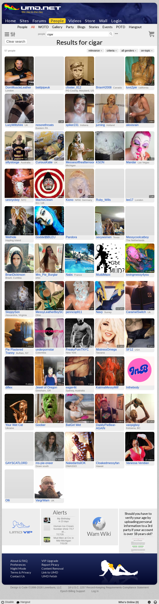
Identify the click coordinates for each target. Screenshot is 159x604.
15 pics (120, 346)
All (33, 27)
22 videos (149, 460)
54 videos (29, 159)
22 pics (60, 271)
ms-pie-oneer (44, 463)
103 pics (120, 234)
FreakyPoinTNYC (77, 349)
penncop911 (74, 312)
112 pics (120, 309)
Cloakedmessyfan (107, 463)
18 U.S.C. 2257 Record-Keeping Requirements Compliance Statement (108, 587)
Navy (99, 312)
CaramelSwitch (136, 312)
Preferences (18, 564)
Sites (24, 20)
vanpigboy (133, 425)
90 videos (29, 421)
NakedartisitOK (76, 463)
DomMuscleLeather (18, 87)
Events (107, 27)
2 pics (151, 309)
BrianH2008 (104, 87)
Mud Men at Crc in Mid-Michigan (63, 539)
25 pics (60, 421)
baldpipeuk (43, 87)
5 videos (59, 460)
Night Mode (18, 568)
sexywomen (103, 237)
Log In (95, 591)
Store (90, 20)
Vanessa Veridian (137, 463)
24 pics (90, 159)
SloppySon (13, 312)
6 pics (60, 196)
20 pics (90, 460)
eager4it (71, 387)
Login (116, 20)
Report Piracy (50, 564)
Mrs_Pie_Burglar (47, 274)
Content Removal (52, 568)
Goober (40, 425)
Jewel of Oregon (46, 387)
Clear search (15, 41)
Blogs (81, 27)
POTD (120, 27)
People (57, 20)
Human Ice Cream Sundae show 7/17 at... (63, 529)
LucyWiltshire (14, 125)
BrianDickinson (15, 274)
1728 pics (149, 84)
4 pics (91, 196)
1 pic (61, 121)
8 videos (29, 384)
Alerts (60, 512)
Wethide (11, 237)
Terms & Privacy (20, 572)
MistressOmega (106, 349)
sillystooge (12, 162)
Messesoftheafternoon (80, 162)
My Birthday (63, 518)
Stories (94, 27)
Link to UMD (50, 572)
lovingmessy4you (137, 274)
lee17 (129, 199)
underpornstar (45, 349)
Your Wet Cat (14, 425)
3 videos (29, 271)
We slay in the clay (32, 11)
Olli (8, 500)
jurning (100, 125)
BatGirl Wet (73, 425)
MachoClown (44, 199)
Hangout (135, 27)
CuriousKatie (44, 162)
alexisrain (132, 125)
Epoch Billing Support (72, 591)
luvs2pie (131, 87)
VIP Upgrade (50, 560)
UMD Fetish (49, 576)
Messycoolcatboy (137, 237)
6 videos (59, 384)
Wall (103, 20)
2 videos (90, 84)
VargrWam (42, 500)
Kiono (69, 199)
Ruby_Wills (103, 199)
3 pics (30, 84)
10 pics (90, 421)
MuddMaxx (103, 274)
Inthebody (132, 387)
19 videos (149, 271)
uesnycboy (13, 199)
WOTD (43, 27)
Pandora (71, 237)
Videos (74, 20)
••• (116, 33)
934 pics (29, 121)
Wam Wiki (99, 533)
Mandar (131, 162)
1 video (120, 121)
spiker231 (72, 125)
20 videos (59, 159)
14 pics (90, 121)
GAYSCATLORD (16, 463)
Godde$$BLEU (46, 237)
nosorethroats (45, 125)
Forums (39, 20)
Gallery (57, 27)
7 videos (59, 309)
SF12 (129, 349)
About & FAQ (18, 560)
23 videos (29, 234)
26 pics (150, 421)
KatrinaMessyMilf (107, 387)
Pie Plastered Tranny (14, 351)
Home (10, 20)
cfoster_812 (73, 87)
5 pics (60, 234)
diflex (9, 387)
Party (70, 27)
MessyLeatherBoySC (49, 312)
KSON (100, 162)
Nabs (69, 274)
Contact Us (17, 576)
